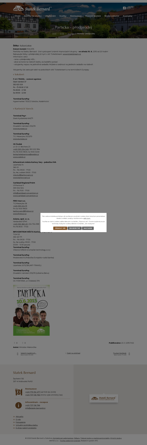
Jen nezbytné (74, 228)
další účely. (87, 218)
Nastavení (88, 228)
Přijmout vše (60, 228)
